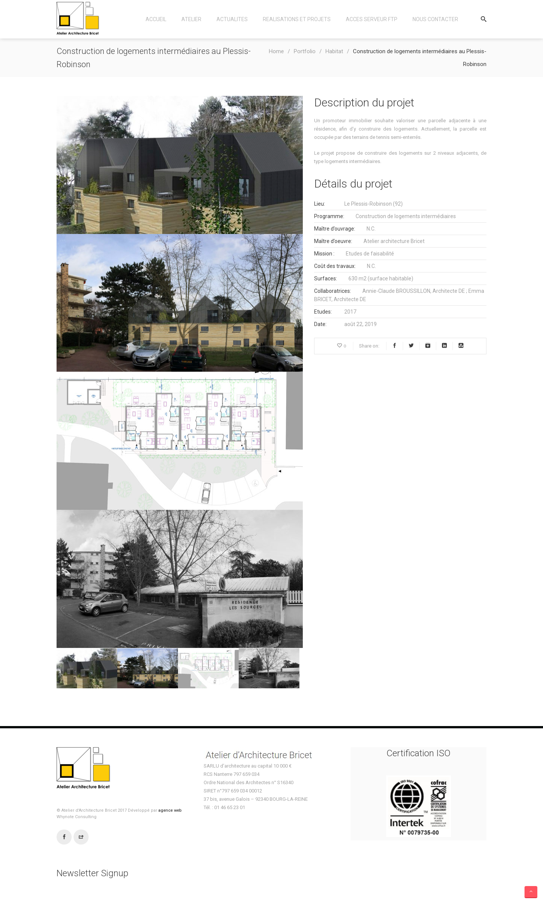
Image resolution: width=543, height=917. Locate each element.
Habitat (334, 51)
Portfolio (305, 51)
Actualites (232, 19)
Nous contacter (435, 19)
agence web (170, 810)
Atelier (191, 19)
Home (276, 51)
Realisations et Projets (297, 19)
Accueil (156, 19)
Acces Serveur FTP (371, 19)
